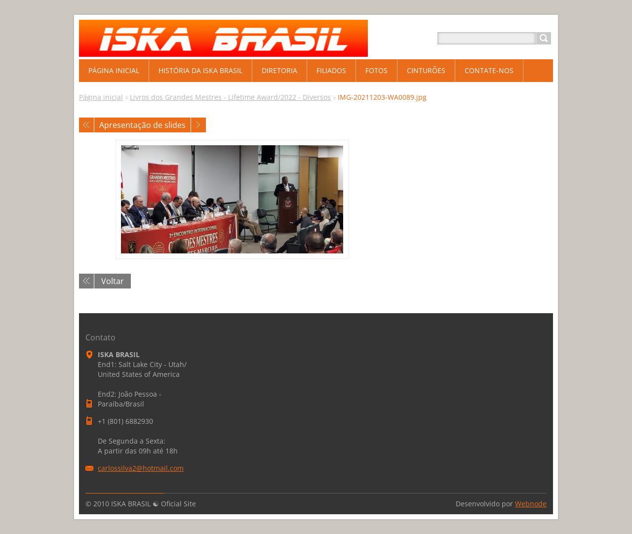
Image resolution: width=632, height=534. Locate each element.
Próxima (198, 125)
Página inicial (101, 97)
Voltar (112, 281)
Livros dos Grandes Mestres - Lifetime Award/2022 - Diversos (230, 97)
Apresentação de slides (142, 125)
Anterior (86, 125)
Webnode (531, 503)
